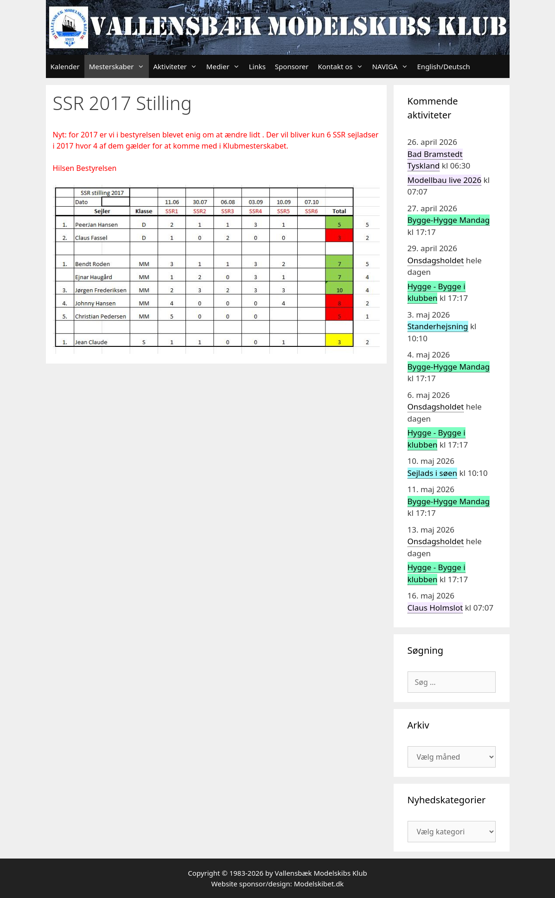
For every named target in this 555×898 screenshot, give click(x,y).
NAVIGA (392, 66)
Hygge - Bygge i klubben (437, 292)
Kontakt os (342, 66)
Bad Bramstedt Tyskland (435, 160)
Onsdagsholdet (436, 260)
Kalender (65, 66)
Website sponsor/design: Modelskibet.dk (277, 883)
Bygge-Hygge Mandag (449, 220)
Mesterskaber (119, 66)
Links (257, 66)
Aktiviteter (177, 66)
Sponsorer (292, 66)
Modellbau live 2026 (445, 180)
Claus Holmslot (435, 607)
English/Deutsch (443, 66)
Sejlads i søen (433, 473)
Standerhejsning (438, 326)
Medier (225, 66)
